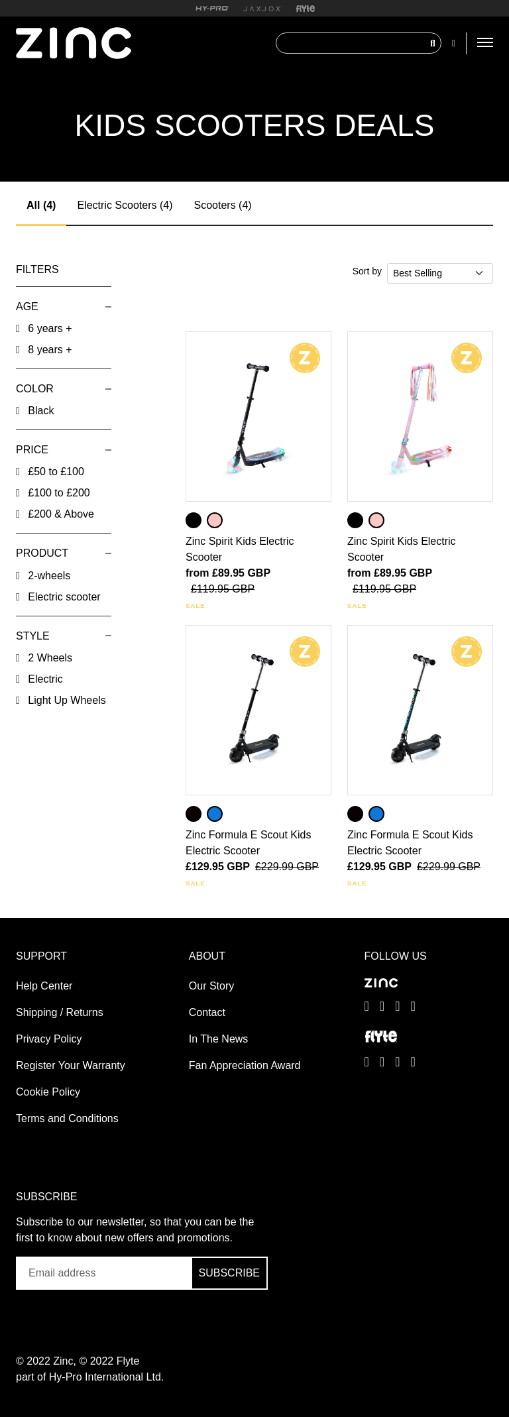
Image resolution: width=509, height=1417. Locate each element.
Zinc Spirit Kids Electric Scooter (240, 549)
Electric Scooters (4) (124, 205)
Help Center (44, 986)
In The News (219, 1039)
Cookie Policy (48, 1092)
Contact (207, 1012)
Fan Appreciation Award (245, 1065)
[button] (63, 306)
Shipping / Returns (59, 1012)
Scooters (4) (222, 205)
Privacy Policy (49, 1039)
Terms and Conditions (67, 1118)
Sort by (367, 271)
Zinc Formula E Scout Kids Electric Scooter (248, 842)
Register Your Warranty (70, 1065)
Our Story (211, 986)
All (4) (41, 205)
